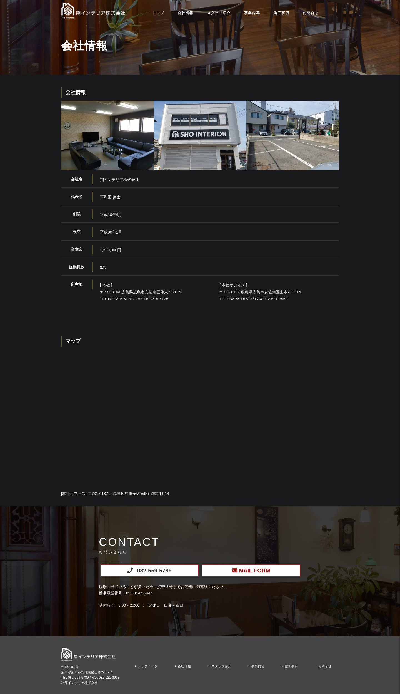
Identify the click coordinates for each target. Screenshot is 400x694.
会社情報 (185, 13)
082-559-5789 (154, 570)
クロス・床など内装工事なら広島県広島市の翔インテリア (94, 10)
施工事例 (281, 13)
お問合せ (311, 13)
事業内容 (252, 13)
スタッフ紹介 (219, 13)
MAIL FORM (254, 570)
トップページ (148, 666)
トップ (158, 13)
